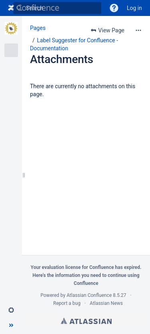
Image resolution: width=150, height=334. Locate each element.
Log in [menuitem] (134, 8)
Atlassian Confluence (89, 295)
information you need (78, 275)
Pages (38, 28)
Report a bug (66, 303)
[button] (114, 8)
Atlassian (86, 321)
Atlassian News (106, 303)
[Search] (19, 8)
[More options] (138, 30)
